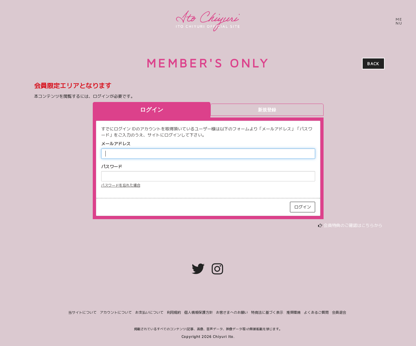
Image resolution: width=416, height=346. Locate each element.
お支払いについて (149, 312)
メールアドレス (116, 144)
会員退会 (339, 312)
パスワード (111, 166)
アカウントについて (116, 312)
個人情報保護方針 (198, 312)
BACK (373, 63)
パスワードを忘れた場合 (120, 185)
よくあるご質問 (316, 312)
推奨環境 (293, 312)
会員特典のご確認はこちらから (353, 225)
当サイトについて (82, 312)
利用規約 (174, 312)
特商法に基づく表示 (267, 312)
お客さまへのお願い (232, 312)
